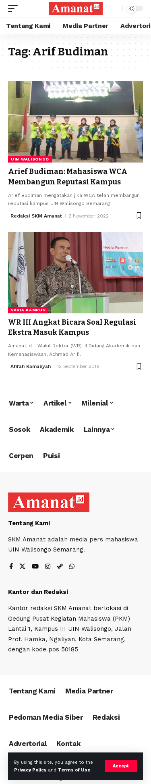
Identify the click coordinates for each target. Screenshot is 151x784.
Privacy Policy (30, 770)
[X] (22, 567)
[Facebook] (11, 567)
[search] (114, 9)
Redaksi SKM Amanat (36, 216)
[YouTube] (35, 567)
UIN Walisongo (30, 159)
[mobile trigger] (15, 8)
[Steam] (60, 567)
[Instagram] (48, 567)
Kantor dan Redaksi (38, 592)
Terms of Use (74, 770)
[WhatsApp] (72, 567)
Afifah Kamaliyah (30, 366)
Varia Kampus (28, 310)
